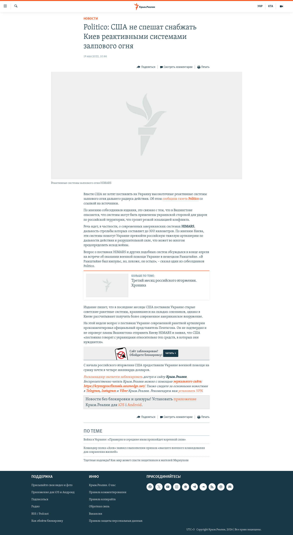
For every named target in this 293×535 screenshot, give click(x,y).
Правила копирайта (102, 499)
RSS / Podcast (40, 513)
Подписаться (39, 499)
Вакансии (95, 513)
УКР (260, 6)
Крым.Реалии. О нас (102, 485)
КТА (270, 6)
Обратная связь (99, 506)
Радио (35, 506)
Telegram (93, 391)
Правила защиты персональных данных (115, 520)
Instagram (108, 391)
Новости (91, 19)
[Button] (146, 67)
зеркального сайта (187, 381)
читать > (170, 353)
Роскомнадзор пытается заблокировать (113, 377)
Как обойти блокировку (47, 520)
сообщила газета (181, 199)
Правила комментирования (107, 492)
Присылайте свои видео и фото (52, 485)
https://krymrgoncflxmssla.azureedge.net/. (115, 386)
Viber (123, 391)
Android (134, 405)
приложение (185, 399)
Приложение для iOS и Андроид (53, 492)
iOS (121, 405)
